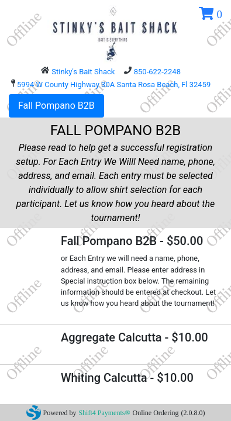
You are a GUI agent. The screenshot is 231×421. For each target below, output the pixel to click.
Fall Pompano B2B (56, 105)
